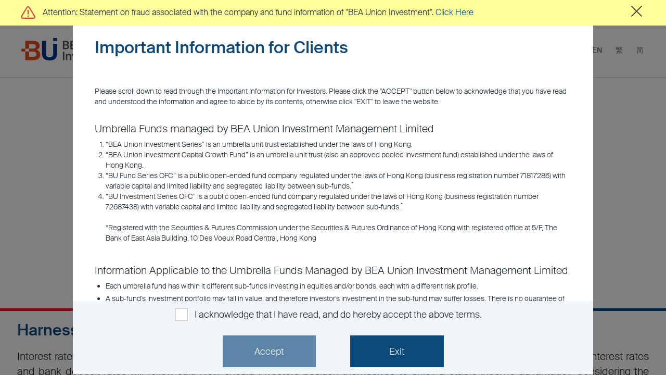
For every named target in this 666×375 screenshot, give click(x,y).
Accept (269, 351)
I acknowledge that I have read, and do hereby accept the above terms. (338, 314)
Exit (396, 351)
